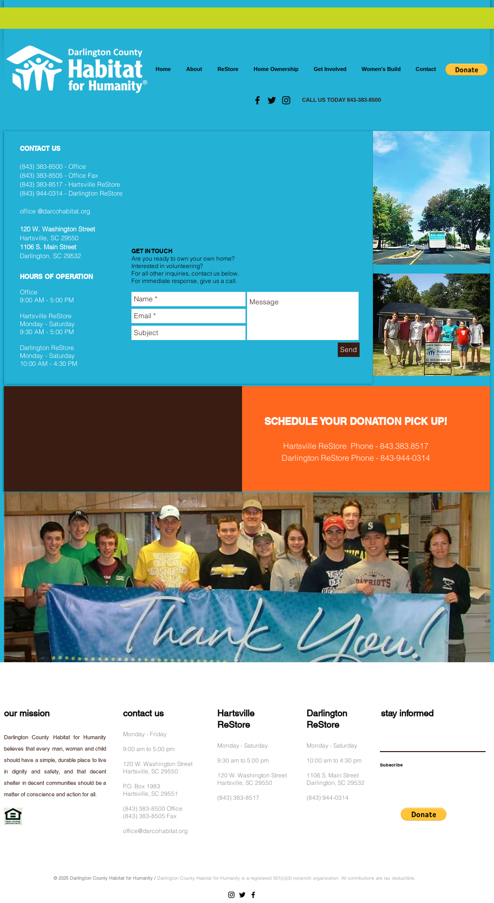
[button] (466, 69)
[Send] (349, 350)
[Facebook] (257, 100)
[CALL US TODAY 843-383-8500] (341, 100)
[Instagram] (286, 100)
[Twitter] (271, 100)
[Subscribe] (391, 765)
